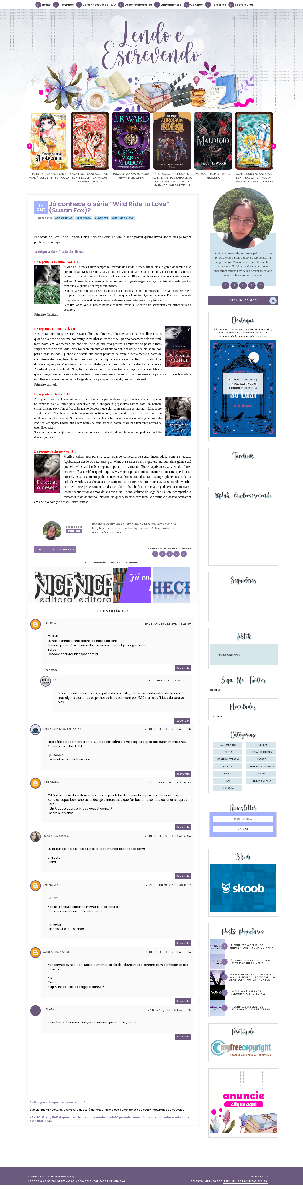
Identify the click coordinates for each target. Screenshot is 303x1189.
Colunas (193, 5)
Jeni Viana (51, 782)
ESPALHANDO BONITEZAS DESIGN (245, 1181)
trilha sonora (262, 781)
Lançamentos (168, 5)
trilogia (228, 788)
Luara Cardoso (56, 836)
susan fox (101, 218)
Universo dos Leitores (62, 729)
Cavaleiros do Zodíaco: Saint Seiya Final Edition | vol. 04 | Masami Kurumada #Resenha (254, 177)
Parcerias (216, 5)
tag (228, 781)
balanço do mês (262, 752)
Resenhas (63, 5)
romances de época (262, 766)
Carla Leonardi (56, 952)
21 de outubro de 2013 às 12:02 (168, 885)
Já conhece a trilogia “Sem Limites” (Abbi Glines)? (249, 961)
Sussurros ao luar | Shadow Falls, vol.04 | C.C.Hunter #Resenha (243, 384)
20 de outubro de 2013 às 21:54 (168, 836)
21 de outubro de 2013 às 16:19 (166, 680)
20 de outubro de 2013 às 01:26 (168, 729)
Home (43, 5)
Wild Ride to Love (123, 218)
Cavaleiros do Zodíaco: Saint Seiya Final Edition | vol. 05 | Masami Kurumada (90, 177)
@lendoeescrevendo (229, 654)
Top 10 (228, 752)
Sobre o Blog (241, 5)
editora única (63, 218)
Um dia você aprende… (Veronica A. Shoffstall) (248, 992)
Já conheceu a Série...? (96, 5)
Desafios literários (135, 5)
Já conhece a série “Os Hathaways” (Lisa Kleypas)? (249, 1007)
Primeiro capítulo (46, 384)
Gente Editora (112, 237)
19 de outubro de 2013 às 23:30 (168, 623)
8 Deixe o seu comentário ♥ (56, 549)
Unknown (51, 623)
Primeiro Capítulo (46, 314)
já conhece (84, 218)
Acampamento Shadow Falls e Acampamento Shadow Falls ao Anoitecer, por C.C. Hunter (252, 977)
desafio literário (228, 759)
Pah (56, 680)
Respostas (51, 670)
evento (261, 759)
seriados (228, 774)
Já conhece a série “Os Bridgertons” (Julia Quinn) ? (251, 946)
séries (262, 774)
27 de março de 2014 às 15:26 (169, 1010)
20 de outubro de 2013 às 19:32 (168, 782)
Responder (183, 668)
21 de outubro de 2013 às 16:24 (168, 952)
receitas (228, 766)
